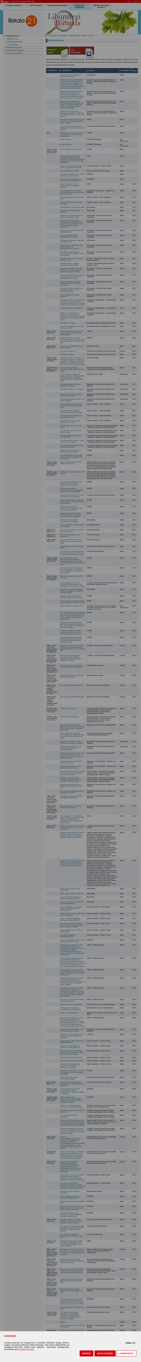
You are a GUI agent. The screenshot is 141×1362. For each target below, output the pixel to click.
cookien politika (27, 1349)
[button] (86, 1353)
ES (134, 1343)
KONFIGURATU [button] (127, 1353)
